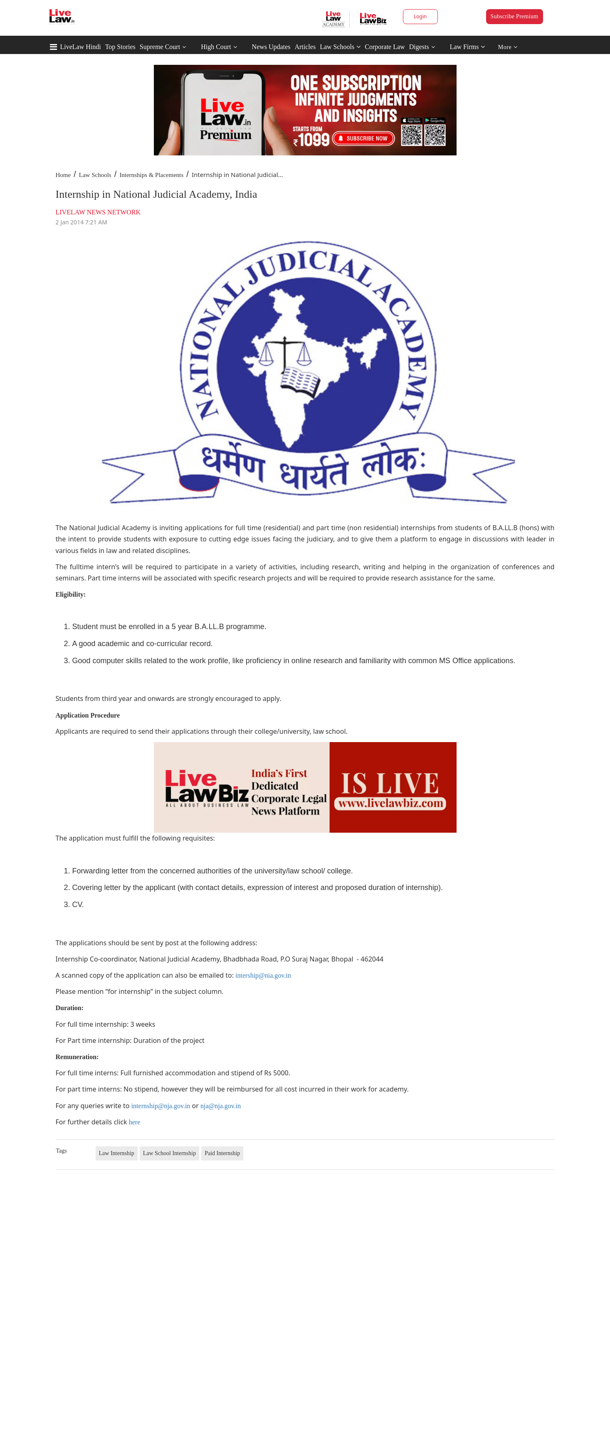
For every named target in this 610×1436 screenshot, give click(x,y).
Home (63, 175)
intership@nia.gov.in (263, 975)
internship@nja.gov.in (160, 1105)
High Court (216, 46)
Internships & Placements (151, 175)
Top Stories (120, 46)
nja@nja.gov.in (220, 1105)
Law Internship (116, 1153)
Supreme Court (160, 46)
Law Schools (340, 46)
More (508, 47)
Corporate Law (385, 46)
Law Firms (467, 46)
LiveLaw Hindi (80, 46)
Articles (305, 46)
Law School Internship (169, 1153)
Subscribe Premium (514, 16)
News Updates (271, 46)
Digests (419, 46)
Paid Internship (222, 1153)
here (135, 1122)
